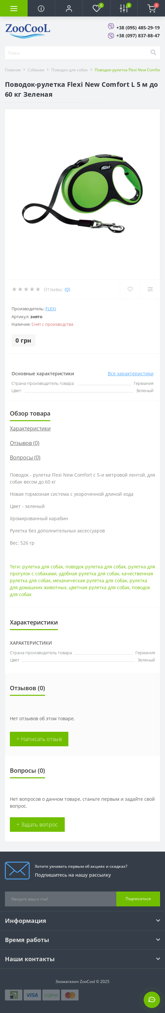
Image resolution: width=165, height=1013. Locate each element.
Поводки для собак (69, 70)
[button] (68, 8)
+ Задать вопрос (37, 824)
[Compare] (150, 289)
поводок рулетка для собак (95, 566)
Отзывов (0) (24, 443)
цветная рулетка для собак (99, 587)
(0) (67, 289)
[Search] (153, 52)
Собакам (36, 70)
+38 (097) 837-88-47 (138, 35)
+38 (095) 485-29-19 (138, 27)
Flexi (50, 309)
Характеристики (30, 428)
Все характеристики (130, 373)
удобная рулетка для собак (89, 573)
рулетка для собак (42, 566)
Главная (13, 70)
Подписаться (138, 898)
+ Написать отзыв (39, 739)
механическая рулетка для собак (90, 580)
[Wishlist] (130, 289)
